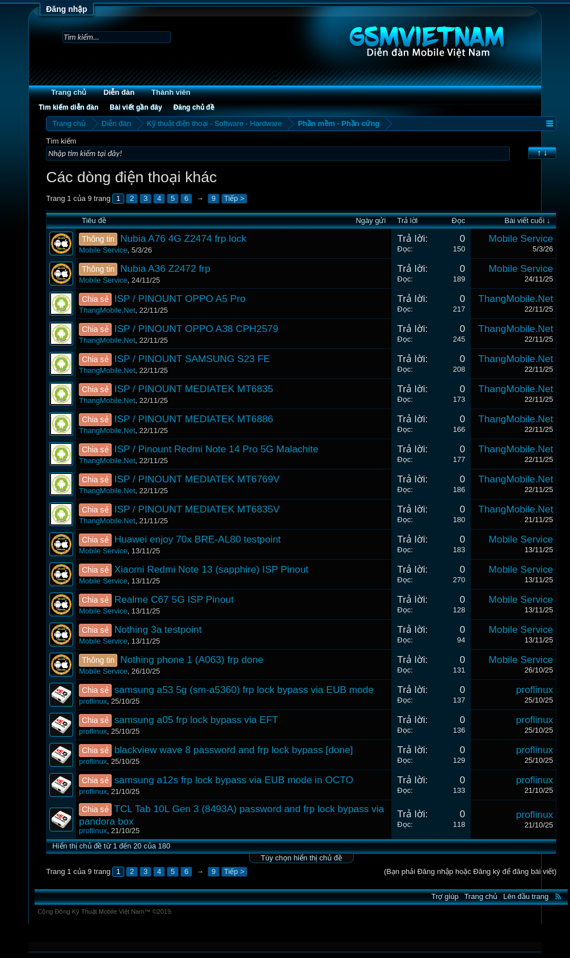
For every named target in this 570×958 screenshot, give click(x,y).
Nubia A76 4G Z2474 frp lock (183, 238)
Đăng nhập (66, 9)
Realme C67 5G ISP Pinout (174, 599)
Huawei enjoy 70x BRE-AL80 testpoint (197, 539)
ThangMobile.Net (107, 310)
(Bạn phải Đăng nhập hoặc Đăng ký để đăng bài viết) (470, 871)
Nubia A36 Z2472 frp (165, 268)
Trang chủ (68, 92)
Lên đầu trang (525, 896)
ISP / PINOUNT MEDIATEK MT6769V (197, 479)
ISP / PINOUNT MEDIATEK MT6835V (197, 509)
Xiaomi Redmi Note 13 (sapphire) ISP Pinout (211, 569)
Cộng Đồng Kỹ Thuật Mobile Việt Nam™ (104, 911)
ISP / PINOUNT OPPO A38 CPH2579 (196, 328)
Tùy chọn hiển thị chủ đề (301, 858)
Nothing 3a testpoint (157, 629)
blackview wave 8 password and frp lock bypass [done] (233, 749)
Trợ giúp (444, 896)
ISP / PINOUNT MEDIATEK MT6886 (193, 419)
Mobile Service (103, 250)
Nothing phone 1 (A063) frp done (191, 659)
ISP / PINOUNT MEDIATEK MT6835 (193, 388)
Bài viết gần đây (136, 107)
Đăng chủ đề (194, 107)
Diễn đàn (118, 92)
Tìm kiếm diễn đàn (68, 107)
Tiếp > (234, 198)
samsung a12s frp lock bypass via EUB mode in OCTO (233, 779)
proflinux (93, 701)
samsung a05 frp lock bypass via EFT (196, 719)
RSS (558, 896)
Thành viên (171, 92)
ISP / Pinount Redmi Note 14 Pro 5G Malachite (216, 449)
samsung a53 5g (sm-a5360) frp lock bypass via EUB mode (244, 689)
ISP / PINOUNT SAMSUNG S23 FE (192, 358)
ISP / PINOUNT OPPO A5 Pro (179, 298)
